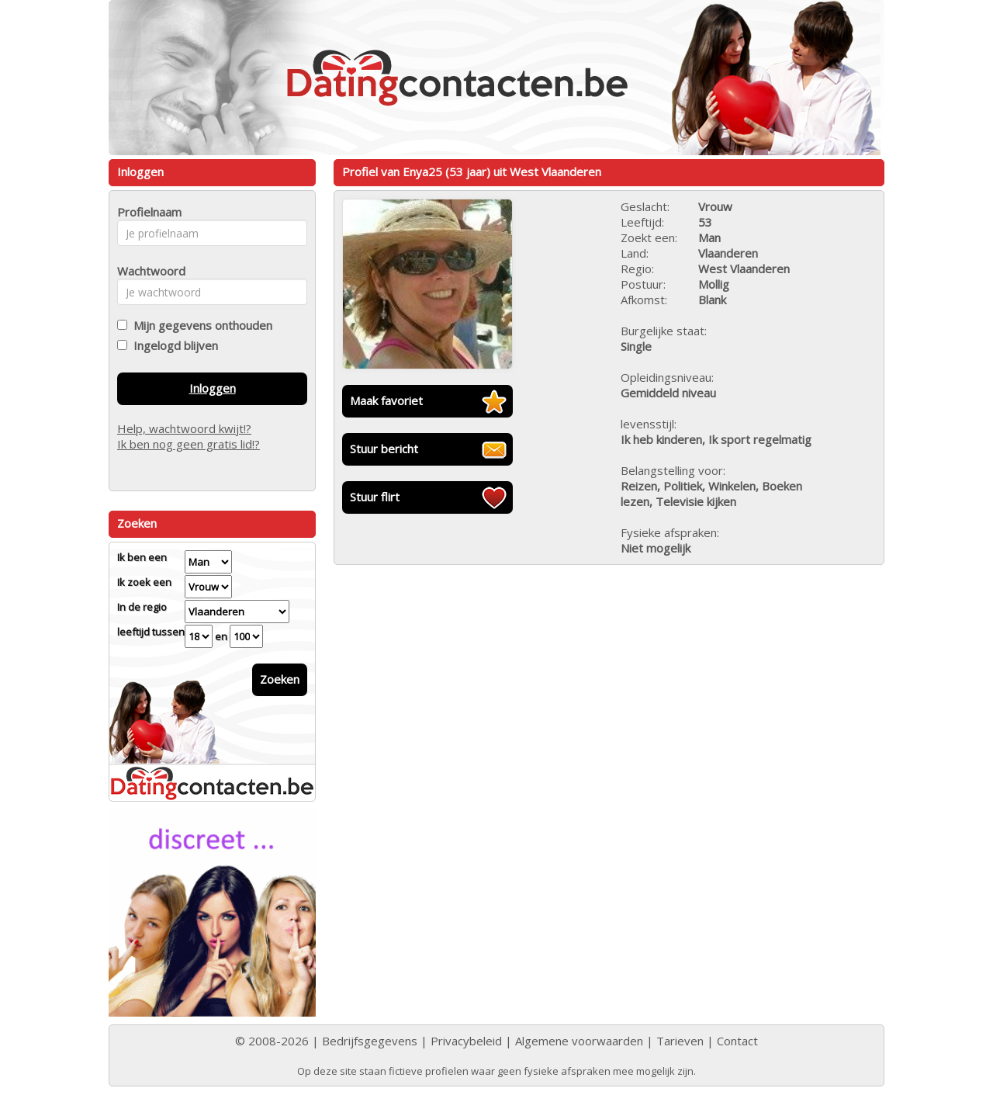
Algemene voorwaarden (579, 1040)
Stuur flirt (375, 496)
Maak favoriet (386, 400)
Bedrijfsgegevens (369, 1040)
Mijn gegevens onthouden (199, 325)
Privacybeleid (466, 1040)
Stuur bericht (384, 448)
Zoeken (279, 679)
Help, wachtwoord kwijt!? (184, 428)
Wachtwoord (147, 271)
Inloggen (212, 388)
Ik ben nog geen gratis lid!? (188, 444)
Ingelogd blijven (172, 345)
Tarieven (680, 1040)
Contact (737, 1040)
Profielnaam (147, 212)
